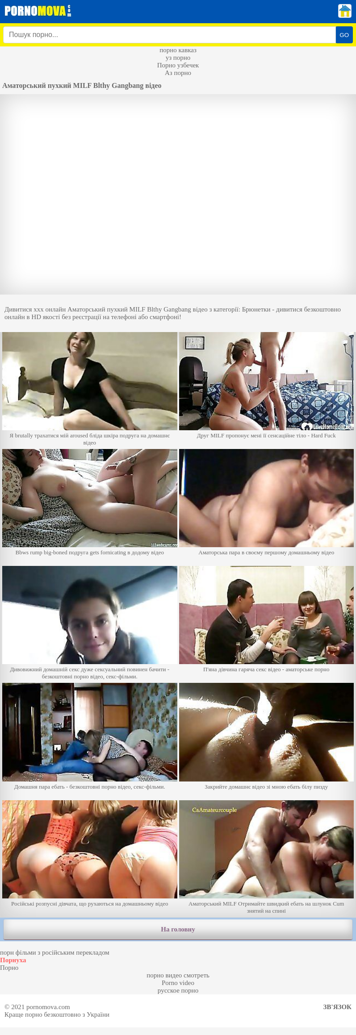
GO (344, 35)
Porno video (178, 982)
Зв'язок (337, 1006)
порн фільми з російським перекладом (54, 952)
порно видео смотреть (178, 975)
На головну (178, 929)
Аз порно (178, 72)
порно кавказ (178, 50)
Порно (9, 967)
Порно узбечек (178, 65)
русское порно (178, 990)
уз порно (178, 57)
